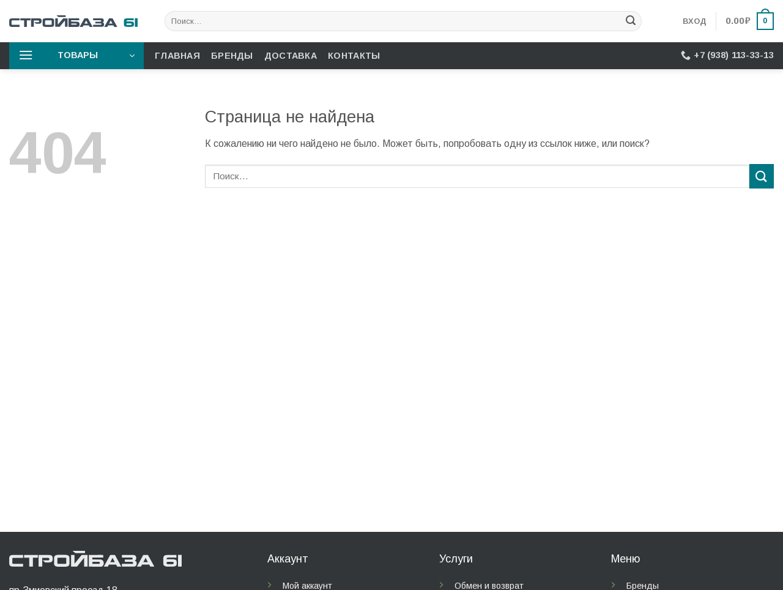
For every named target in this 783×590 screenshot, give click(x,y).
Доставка (290, 56)
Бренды (232, 56)
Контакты (354, 56)
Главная (177, 56)
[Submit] (630, 21)
